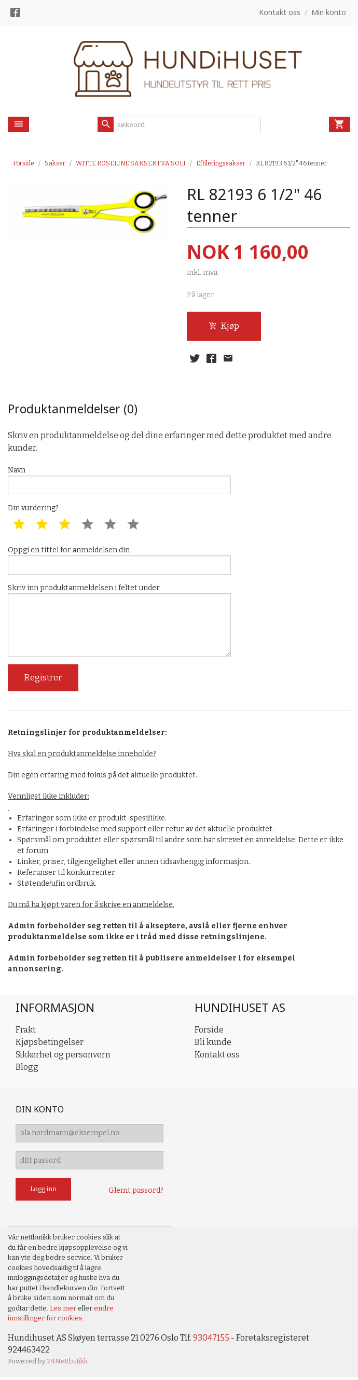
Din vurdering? (33, 509)
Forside (23, 163)
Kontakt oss (217, 1057)
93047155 (211, 1340)
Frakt (26, 1032)
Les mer (64, 1311)
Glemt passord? (135, 1193)
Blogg (27, 1069)
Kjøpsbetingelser (50, 1044)
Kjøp (224, 326)
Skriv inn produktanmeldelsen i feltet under (119, 622)
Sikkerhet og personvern (63, 1057)
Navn (119, 480)
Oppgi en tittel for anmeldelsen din (119, 561)
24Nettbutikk (67, 1364)
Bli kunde (213, 1044)
